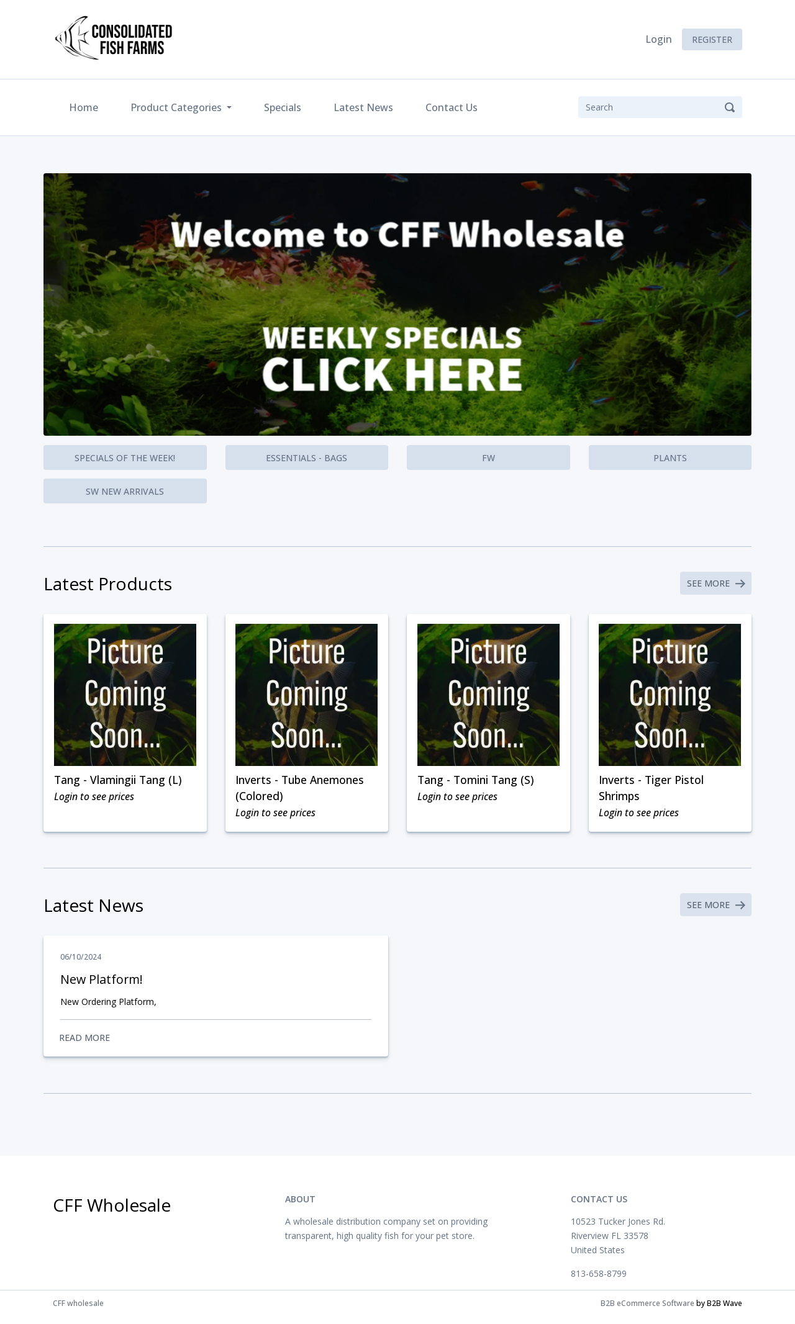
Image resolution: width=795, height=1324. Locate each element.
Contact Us (451, 107)
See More (715, 584)
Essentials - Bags (306, 458)
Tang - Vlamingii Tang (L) (119, 782)
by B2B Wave (719, 1310)
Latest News (363, 107)
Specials (282, 107)
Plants (670, 458)
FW (488, 458)
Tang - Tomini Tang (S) (477, 782)
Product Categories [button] (177, 107)
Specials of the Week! (125, 458)
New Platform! (102, 984)
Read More (215, 1044)
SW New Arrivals (125, 491)
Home (86, 106)
